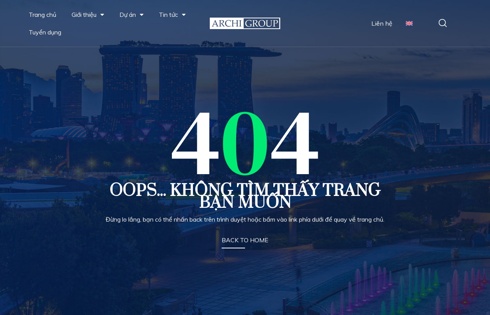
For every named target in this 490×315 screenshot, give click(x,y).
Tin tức (172, 14)
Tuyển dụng (45, 32)
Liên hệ (381, 23)
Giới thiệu (88, 14)
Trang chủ (42, 14)
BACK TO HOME (245, 240)
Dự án (131, 14)
